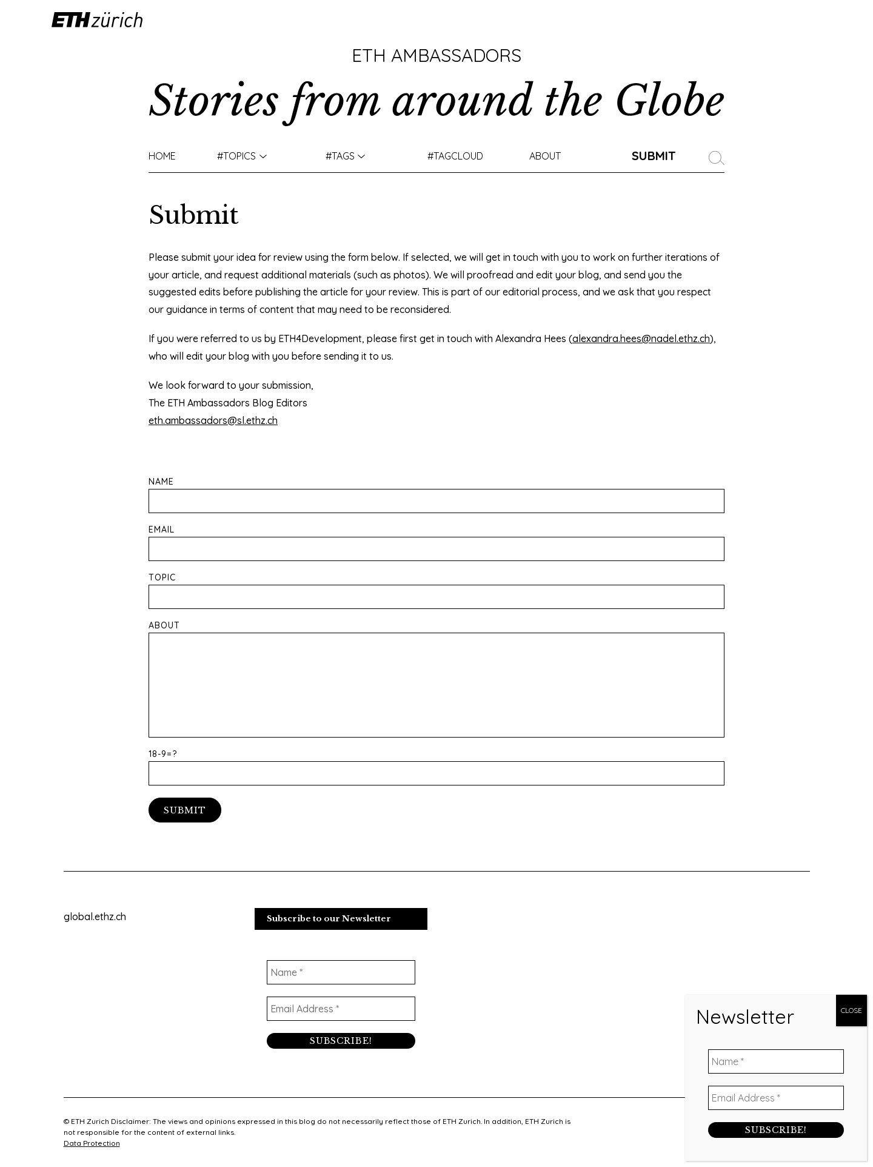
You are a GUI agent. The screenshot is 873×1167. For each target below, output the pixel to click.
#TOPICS (236, 156)
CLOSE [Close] (851, 1010)
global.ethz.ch (95, 916)
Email (436, 543)
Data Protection (92, 1143)
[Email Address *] (341, 1009)
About (545, 156)
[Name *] (341, 972)
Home (162, 156)
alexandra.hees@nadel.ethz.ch (641, 338)
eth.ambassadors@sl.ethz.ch (213, 420)
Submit (654, 155)
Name (436, 495)
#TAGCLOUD (455, 156)
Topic (436, 591)
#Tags (340, 156)
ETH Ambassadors (436, 55)
